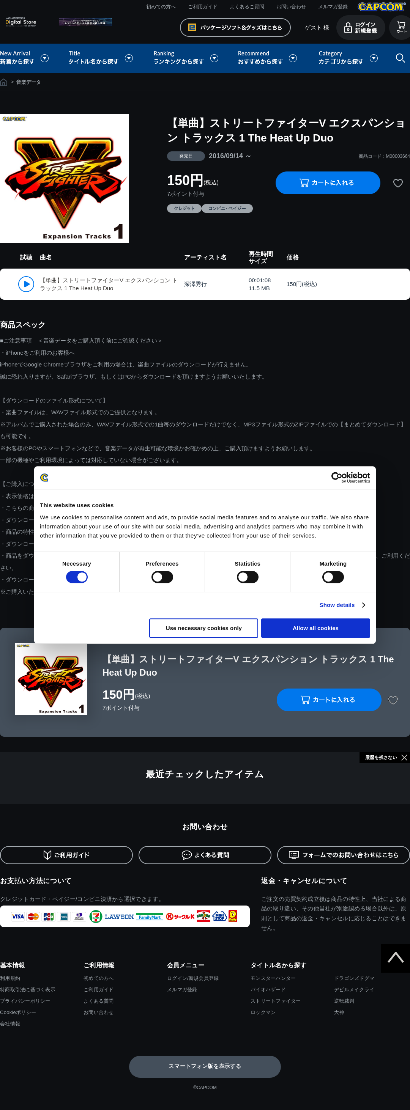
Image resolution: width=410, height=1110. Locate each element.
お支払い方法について (36, 881)
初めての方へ (161, 6)
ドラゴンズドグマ (354, 978)
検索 (399, 58)
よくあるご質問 (247, 6)
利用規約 (10, 978)
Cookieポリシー (18, 1012)
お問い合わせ (291, 6)
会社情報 (10, 1024)
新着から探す (29, 58)
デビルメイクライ (354, 989)
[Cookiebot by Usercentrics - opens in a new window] (337, 477)
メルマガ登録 (333, 6)
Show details (337, 605)
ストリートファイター (276, 1001)
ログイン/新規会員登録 (193, 978)
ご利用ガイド (203, 6)
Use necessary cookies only (204, 628)
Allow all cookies (316, 628)
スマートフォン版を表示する (205, 1066)
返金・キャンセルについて (304, 881)
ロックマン (263, 1012)
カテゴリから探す (348, 58)
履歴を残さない (381, 757)
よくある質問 (99, 1001)
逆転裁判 (344, 1001)
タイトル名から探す (101, 58)
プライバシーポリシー (25, 1001)
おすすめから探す (268, 58)
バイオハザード (268, 989)
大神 (339, 1012)
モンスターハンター (273, 978)
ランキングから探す (186, 58)
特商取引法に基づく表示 (27, 989)
